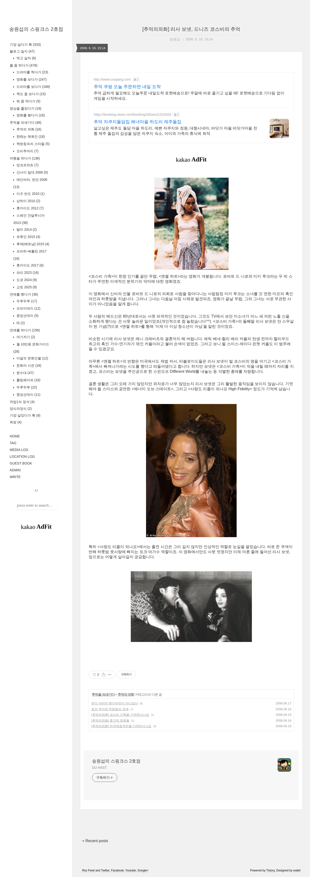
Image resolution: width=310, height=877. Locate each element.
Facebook (117, 870)
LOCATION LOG (22, 456)
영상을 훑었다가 (25, 108)
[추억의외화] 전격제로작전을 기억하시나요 (121, 726)
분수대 (25, 373)
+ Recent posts (95, 841)
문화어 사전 (28, 365)
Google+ (143, 870)
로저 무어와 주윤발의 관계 (110, 709)
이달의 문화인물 (32, 358)
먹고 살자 (26, 58)
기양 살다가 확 (25, 44)
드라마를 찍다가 (32, 72)
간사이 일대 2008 (32, 172)
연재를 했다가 (24, 294)
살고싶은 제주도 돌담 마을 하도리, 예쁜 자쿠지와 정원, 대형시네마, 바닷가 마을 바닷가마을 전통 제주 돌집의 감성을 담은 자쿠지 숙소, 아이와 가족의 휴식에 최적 (175, 131)
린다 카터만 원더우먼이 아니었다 (114, 703)
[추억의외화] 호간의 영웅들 (110, 720)
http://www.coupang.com (112, 79)
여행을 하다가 (25, 158)
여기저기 (25, 337)
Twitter (105, 870)
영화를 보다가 (31, 79)
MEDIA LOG (19, 450)
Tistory (270, 870)
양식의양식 (21, 409)
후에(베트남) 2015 (32, 244)
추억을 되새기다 (25, 122)
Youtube (130, 870)
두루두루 (26, 301)
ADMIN (15, 470)
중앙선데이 (27, 316)
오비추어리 (27, 151)
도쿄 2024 (26, 280)
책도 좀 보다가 (31, 94)
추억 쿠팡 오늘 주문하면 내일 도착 (127, 86)
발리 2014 (26, 229)
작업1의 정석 (22, 402)
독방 (16, 422)
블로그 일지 (22, 51)
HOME (15, 436)
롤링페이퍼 (28, 380)
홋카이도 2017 (30, 265)
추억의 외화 (28, 129)
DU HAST (99, 768)
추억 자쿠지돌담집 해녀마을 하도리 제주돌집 (137, 121)
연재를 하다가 (25, 330)
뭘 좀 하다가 (23, 65)
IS (20, 323)
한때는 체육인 (30, 136)
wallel (297, 870)
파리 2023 (27, 273)
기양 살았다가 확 (25, 415)
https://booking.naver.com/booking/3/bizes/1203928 (132, 114)
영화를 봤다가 (30, 115)
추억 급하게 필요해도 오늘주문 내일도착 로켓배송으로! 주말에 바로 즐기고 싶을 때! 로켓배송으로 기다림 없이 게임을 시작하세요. (189, 95)
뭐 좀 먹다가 (28, 101)
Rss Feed (88, 870)
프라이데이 (28, 308)
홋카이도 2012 (30, 208)
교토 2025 (26, 287)
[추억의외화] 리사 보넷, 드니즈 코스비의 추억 (191, 29)
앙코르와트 (27, 165)
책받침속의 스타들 (33, 144)
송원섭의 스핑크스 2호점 (36, 29)
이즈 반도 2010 (30, 194)
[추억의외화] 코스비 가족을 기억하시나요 (120, 715)
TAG (13, 443)
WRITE (15, 477)
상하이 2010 (28, 201)
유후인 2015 (28, 237)
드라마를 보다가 (33, 87)
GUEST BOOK (21, 463)
